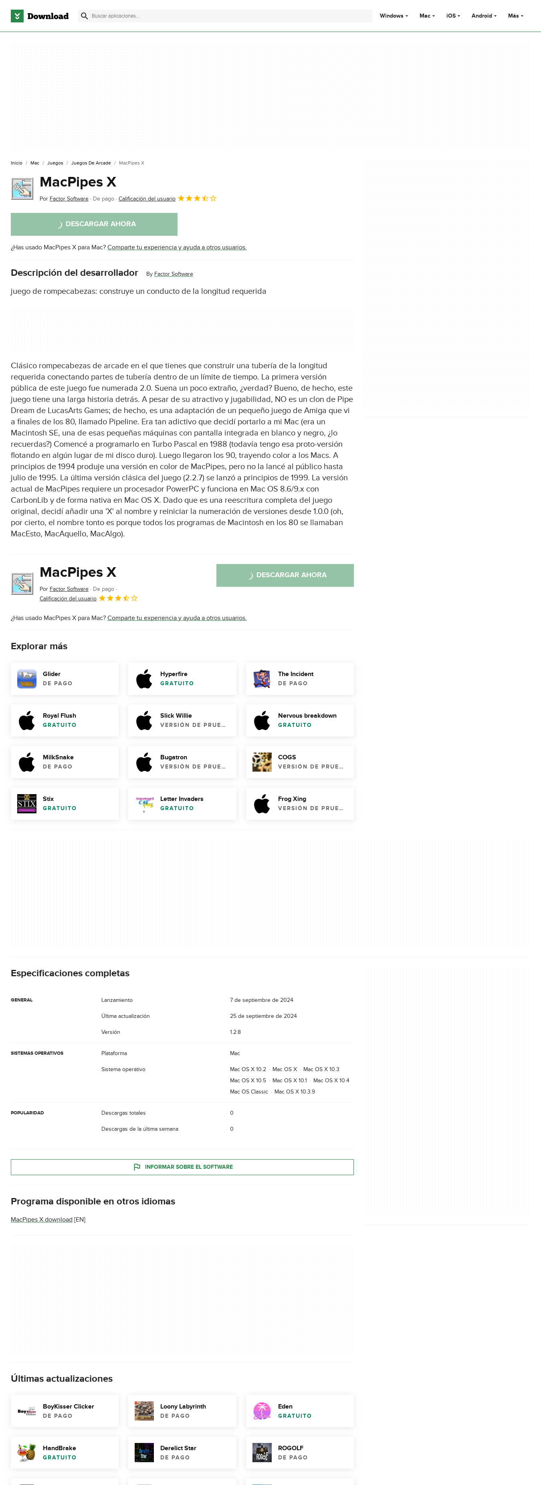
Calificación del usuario (168, 198)
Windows (392, 16)
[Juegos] (55, 163)
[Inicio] (16, 163)
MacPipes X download (42, 1220)
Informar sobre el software (182, 1167)
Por (64, 198)
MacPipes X (78, 182)
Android (482, 16)
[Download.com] (40, 16)
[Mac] (34, 163)
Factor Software (173, 274)
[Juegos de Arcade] (91, 163)
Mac (425, 16)
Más (516, 15)
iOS (451, 16)
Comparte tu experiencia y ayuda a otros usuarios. (177, 247)
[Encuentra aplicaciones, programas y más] (225, 16)
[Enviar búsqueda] (84, 16)
